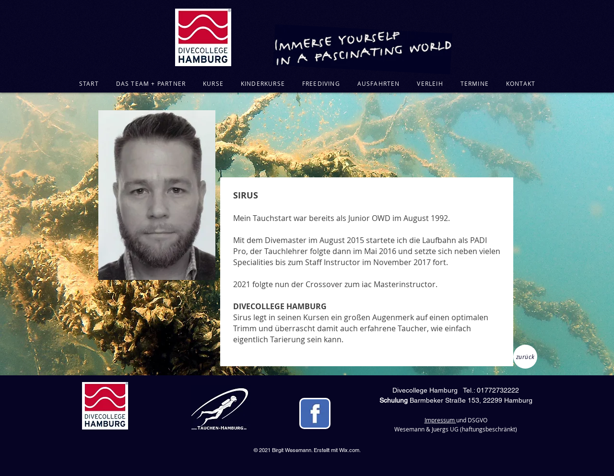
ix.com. (352, 450)
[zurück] (525, 357)
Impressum (440, 420)
